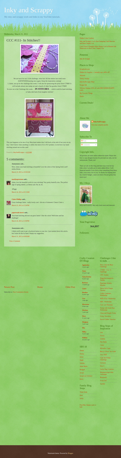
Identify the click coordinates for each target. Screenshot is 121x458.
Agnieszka (85, 265)
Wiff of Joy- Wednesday (108, 298)
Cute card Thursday (106, 305)
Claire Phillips (17, 199)
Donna (82, 354)
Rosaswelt (103, 377)
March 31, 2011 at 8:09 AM (20, 236)
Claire (84, 289)
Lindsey (102, 339)
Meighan (85, 322)
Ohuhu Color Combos (87, 38)
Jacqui (82, 373)
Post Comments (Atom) (20, 292)
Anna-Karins (86, 277)
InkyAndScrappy (100, 122)
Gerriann (103, 363)
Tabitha (82, 363)
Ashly (82, 398)
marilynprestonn (17, 179)
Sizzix (82, 96)
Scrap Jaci (103, 380)
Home (40, 287)
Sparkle (102, 384)
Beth (81, 395)
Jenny (81, 357)
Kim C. (102, 366)
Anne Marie (83, 366)
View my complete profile (99, 125)
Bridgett (82, 370)
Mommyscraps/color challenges (106, 373)
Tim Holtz (103, 342)
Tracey (102, 336)
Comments (85, 145)
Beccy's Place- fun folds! (108, 351)
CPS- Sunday (104, 275)
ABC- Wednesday (106, 302)
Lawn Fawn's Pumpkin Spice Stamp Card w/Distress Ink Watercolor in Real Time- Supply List (98, 47)
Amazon (82, 75)
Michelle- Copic (105, 348)
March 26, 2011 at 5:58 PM (20, 221)
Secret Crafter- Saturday (108, 319)
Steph (81, 360)
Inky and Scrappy (28, 10)
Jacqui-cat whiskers (86, 376)
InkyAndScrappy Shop (87, 82)
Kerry (81, 379)
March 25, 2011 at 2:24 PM (20, 205)
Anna (84, 271)
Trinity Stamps (84, 78)
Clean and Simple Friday (108, 313)
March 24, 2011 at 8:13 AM (20, 192)
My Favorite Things (86, 93)
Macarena (85, 304)
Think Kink (83, 392)
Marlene (85, 310)
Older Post (70, 287)
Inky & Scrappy (85, 59)
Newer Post (9, 287)
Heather (85, 292)
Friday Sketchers (105, 316)
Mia (83, 328)
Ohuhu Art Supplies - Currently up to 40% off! (95, 72)
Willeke (84, 338)
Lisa (83, 298)
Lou (101, 332)
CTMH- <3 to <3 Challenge (105, 271)
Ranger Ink (83, 85)
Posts (83, 141)
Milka (84, 332)
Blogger (70, 453)
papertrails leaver (18, 212)
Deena (82, 350)
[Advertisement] (39, 266)
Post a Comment (14, 241)
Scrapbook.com (85, 69)
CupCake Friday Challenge (105, 359)
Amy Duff (103, 355)
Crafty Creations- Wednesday (105, 294)
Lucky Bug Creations (107, 369)
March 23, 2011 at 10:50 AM (21, 172)
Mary (84, 316)
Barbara (85, 283)
